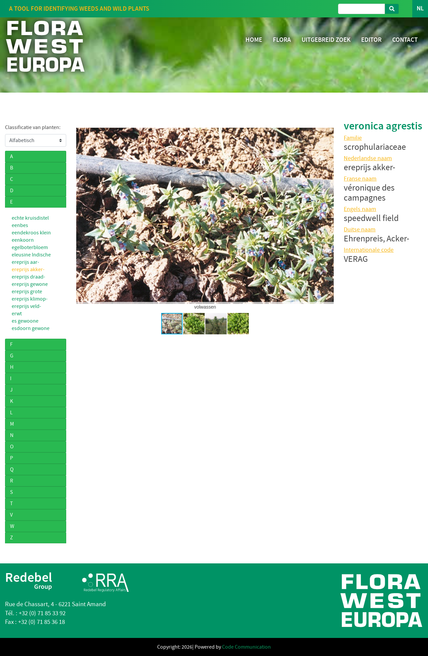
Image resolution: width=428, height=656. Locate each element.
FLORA (282, 39)
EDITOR (371, 39)
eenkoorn (23, 240)
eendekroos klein (31, 232)
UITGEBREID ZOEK (326, 39)
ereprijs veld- (26, 306)
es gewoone (25, 321)
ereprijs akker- (28, 269)
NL (420, 8)
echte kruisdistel (30, 218)
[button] (82, 215)
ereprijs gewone (30, 284)
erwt (17, 313)
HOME (253, 39)
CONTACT (405, 39)
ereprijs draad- (28, 277)
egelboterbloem (30, 247)
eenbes (20, 225)
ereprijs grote (27, 291)
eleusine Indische (31, 254)
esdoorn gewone (30, 328)
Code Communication (246, 647)
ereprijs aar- (25, 262)
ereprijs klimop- (29, 299)
